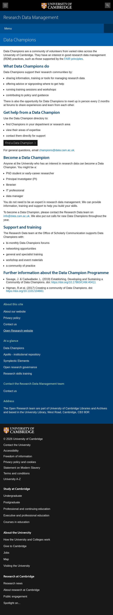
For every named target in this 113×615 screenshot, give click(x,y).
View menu (5, 5)
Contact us (10, 324)
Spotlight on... (11, 603)
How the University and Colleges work (26, 539)
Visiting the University (16, 565)
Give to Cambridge (14, 546)
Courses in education (16, 522)
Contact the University (17, 444)
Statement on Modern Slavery (21, 467)
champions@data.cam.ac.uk (56, 150)
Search (107, 5)
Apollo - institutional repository (21, 354)
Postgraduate (11, 502)
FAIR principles (73, 58)
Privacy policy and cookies (19, 462)
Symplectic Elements (16, 360)
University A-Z (12, 479)
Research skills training (17, 373)
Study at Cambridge (16, 489)
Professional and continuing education (26, 508)
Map (6, 559)
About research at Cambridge (21, 589)
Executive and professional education (26, 515)
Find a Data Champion (19, 143)
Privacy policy (11, 317)
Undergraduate (12, 495)
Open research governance (20, 367)
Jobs (6, 552)
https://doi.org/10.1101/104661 (25, 291)
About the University (17, 533)
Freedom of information (17, 456)
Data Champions (13, 348)
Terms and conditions (16, 473)
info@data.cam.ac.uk (16, 216)
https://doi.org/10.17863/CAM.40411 (73, 282)
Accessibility (11, 450)
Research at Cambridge (18, 576)
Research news (12, 583)
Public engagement (15, 596)
